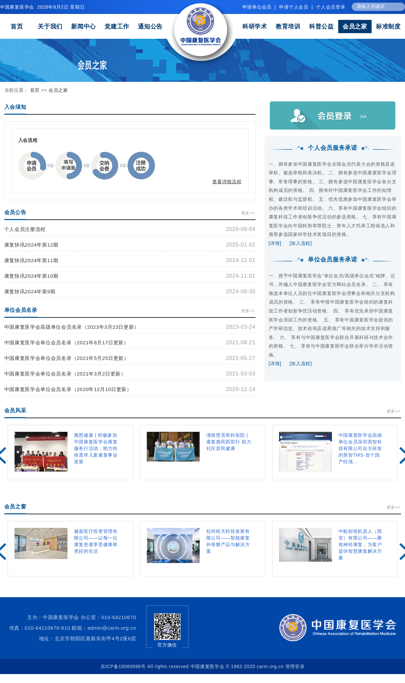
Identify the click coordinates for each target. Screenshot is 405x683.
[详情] (275, 243)
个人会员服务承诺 (332, 147)
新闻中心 (83, 26)
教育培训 (288, 26)
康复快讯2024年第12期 (31, 245)
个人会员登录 (330, 7)
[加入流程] (301, 243)
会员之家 (355, 26)
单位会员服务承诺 (332, 259)
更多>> (248, 213)
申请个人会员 (293, 7)
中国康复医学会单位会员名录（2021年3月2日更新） (65, 373)
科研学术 (254, 26)
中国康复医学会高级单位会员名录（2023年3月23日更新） (72, 327)
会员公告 (15, 212)
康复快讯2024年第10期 (31, 276)
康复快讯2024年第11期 (31, 260)
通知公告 (150, 26)
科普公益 (321, 26)
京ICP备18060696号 (123, 666)
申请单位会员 (256, 7)
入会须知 (15, 107)
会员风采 (15, 410)
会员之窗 (15, 506)
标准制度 (388, 26)
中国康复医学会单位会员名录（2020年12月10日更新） (68, 389)
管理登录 (295, 666)
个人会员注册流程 (25, 229)
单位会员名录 (20, 310)
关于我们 (50, 26)
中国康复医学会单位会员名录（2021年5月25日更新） (66, 358)
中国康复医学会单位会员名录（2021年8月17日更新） (66, 342)
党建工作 (116, 26)
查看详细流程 (226, 181)
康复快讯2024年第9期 (30, 291)
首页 (17, 26)
